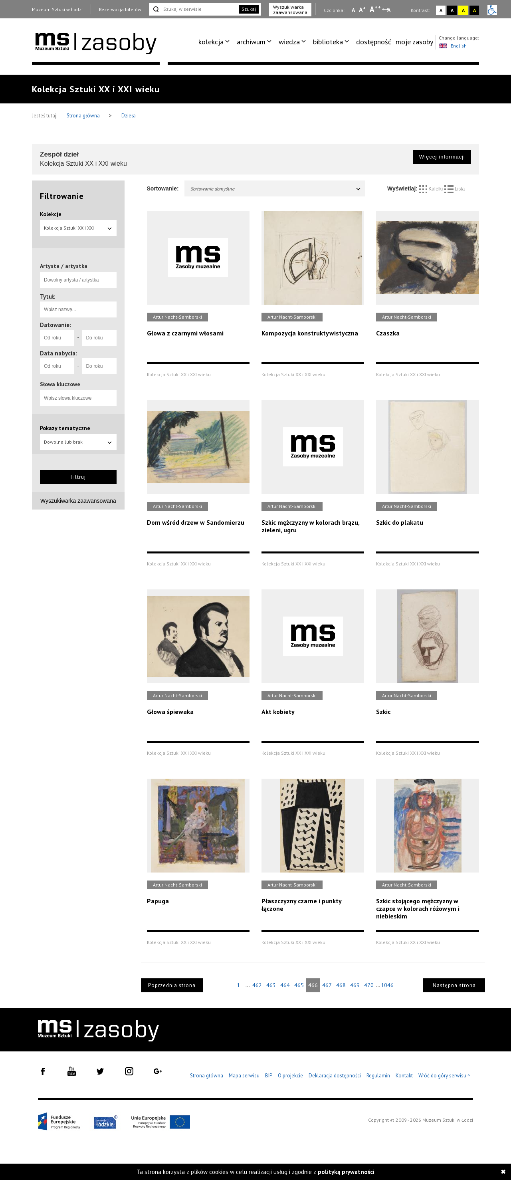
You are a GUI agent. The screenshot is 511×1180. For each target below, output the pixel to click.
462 (257, 985)
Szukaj (249, 9)
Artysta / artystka (63, 266)
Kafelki (431, 189)
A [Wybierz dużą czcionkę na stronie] (375, 9)
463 (271, 985)
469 (355, 985)
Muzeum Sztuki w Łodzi (57, 9)
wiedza (289, 41)
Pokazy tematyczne (65, 428)
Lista (454, 189)
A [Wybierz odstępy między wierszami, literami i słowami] (389, 10)
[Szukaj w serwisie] (193, 9)
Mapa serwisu (244, 1075)
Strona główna (84, 115)
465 (299, 985)
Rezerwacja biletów (120, 9)
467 (327, 985)
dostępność (373, 41)
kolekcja (211, 41)
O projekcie (290, 1075)
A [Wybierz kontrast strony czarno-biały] (452, 10)
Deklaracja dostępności (335, 1075)
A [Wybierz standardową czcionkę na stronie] (362, 10)
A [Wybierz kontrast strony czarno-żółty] (474, 10)
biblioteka (328, 41)
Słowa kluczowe (60, 384)
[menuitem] (215, 42)
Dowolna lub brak (78, 442)
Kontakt (404, 1075)
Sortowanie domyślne (276, 189)
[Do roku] (99, 338)
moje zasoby (414, 41)
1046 (387, 985)
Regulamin (378, 1075)
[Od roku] (57, 338)
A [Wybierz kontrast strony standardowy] (441, 10)
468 (341, 985)
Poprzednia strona (172, 985)
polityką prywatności (346, 1172)
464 (285, 985)
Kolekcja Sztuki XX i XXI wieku (78, 230)
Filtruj (78, 477)
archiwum (251, 41)
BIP (268, 1075)
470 (369, 985)
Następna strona (454, 985)
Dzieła (128, 115)
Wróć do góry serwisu (444, 1076)
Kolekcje (50, 214)
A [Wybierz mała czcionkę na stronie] (353, 10)
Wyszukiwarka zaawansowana (290, 9)
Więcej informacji (442, 157)
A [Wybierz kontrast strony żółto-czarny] (463, 10)
